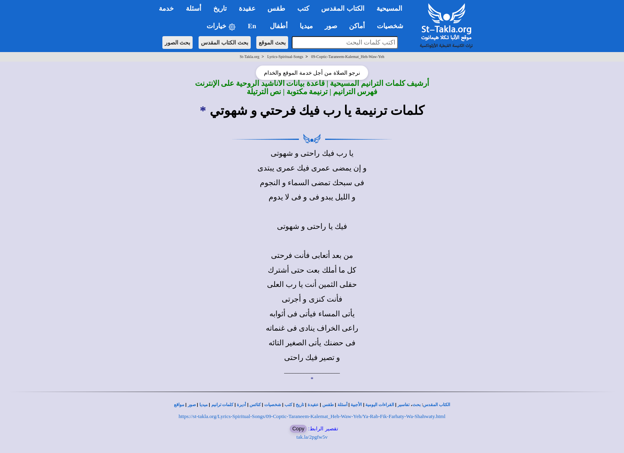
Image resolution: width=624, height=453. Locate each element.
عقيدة (313, 405)
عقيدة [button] (247, 8)
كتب (288, 405)
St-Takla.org (249, 56)
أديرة (241, 405)
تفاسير (404, 405)
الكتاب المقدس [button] (342, 8)
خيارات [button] (221, 26)
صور (192, 405)
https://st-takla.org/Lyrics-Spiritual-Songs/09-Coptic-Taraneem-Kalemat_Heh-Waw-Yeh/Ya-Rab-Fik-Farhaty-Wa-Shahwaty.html (312, 416)
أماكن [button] (357, 26)
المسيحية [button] (389, 8)
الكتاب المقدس (436, 405)
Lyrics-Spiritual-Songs (285, 56)
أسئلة (342, 405)
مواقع (179, 405)
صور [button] (331, 26)
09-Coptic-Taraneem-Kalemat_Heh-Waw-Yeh (347, 56)
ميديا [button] (306, 26)
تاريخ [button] (220, 8)
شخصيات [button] (392, 26)
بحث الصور (178, 42)
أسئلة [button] (193, 8)
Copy (298, 429)
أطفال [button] (279, 26)
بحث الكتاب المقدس (224, 42)
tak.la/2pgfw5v (312, 437)
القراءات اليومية (379, 405)
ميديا (203, 405)
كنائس (255, 405)
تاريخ (300, 405)
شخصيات (272, 405)
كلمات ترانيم (222, 405)
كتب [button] (303, 8)
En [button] (253, 26)
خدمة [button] (166, 8)
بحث (416, 405)
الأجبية (356, 405)
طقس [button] (276, 8)
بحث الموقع (272, 42)
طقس (328, 405)
